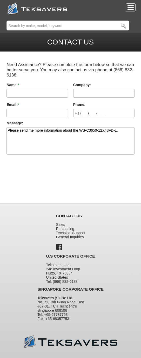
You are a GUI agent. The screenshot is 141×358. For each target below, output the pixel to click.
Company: (82, 85)
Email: (11, 105)
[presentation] (45, 174)
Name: (12, 85)
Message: (14, 123)
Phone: (79, 105)
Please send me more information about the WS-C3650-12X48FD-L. (70, 140)
